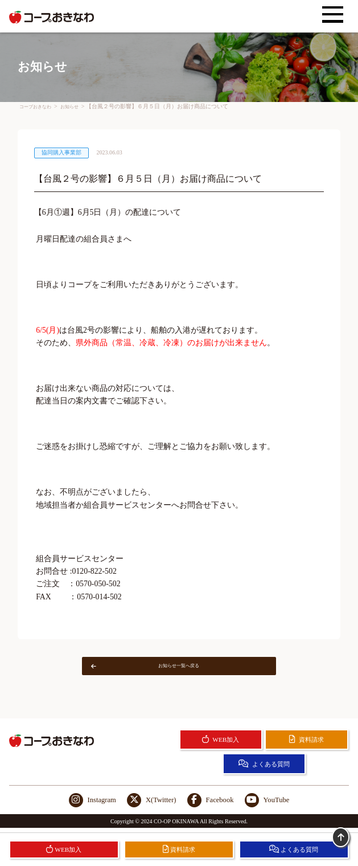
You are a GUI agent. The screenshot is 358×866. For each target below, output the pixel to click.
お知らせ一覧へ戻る (155, 668)
